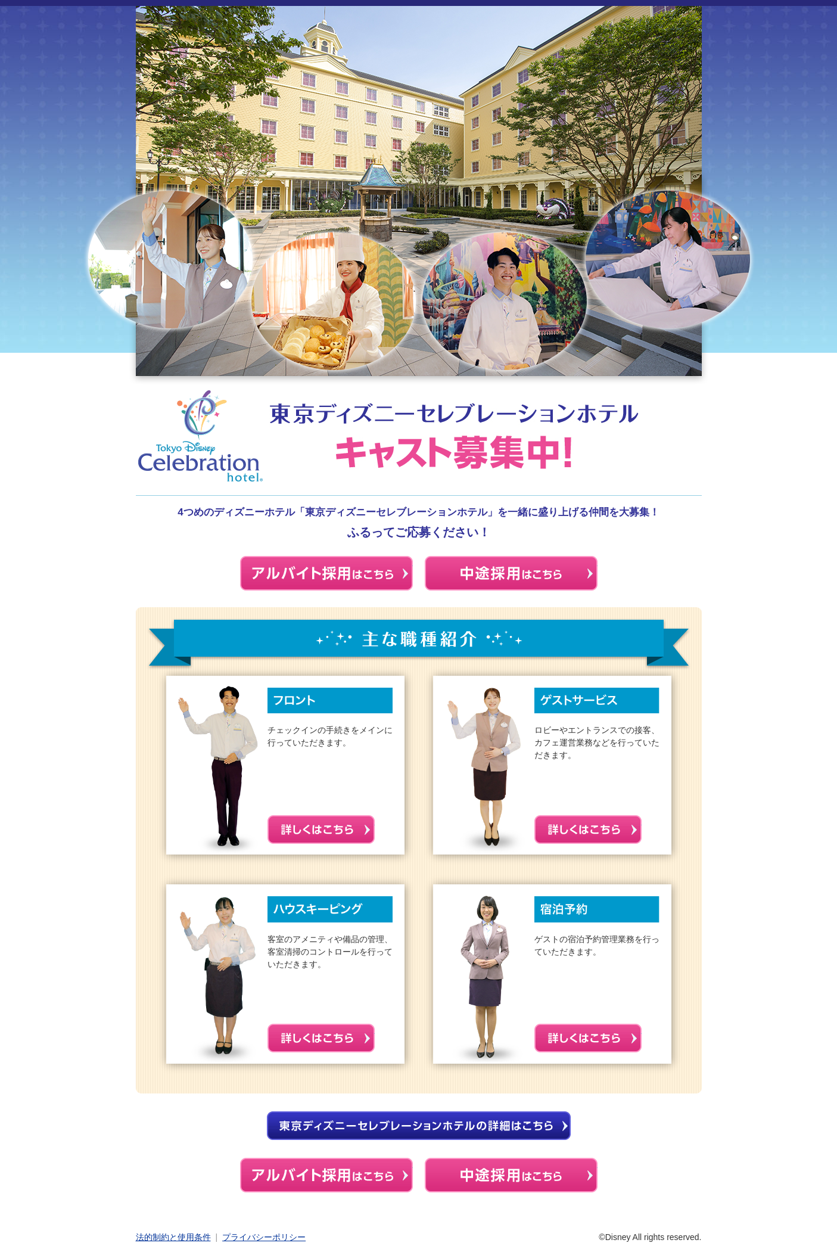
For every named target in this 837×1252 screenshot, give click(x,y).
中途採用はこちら (511, 573)
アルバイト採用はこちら (326, 1175)
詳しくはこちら (321, 829)
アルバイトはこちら (326, 573)
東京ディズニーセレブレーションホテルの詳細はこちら (419, 1125)
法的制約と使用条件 (173, 1237)
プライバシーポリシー (264, 1237)
